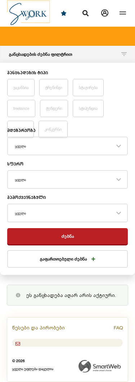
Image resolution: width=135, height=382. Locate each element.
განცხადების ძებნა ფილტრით (68, 54)
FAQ (118, 327)
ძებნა (67, 236)
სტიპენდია (88, 108)
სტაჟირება (88, 87)
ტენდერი (54, 108)
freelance (21, 108)
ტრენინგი (53, 87)
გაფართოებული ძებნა (67, 259)
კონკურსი (53, 129)
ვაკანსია (20, 87)
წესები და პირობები (38, 327)
